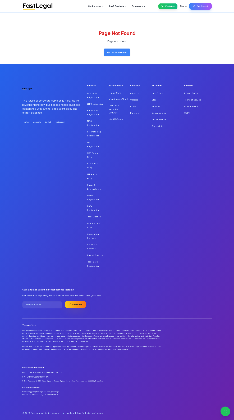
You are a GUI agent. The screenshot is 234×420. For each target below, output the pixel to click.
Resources (139, 6)
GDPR (187, 113)
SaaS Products (118, 6)
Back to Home (117, 52)
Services (156, 106)
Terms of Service (192, 100)
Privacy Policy (191, 93)
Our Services (96, 6)
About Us (134, 93)
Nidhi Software (116, 119)
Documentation (159, 113)
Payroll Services (95, 255)
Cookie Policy (191, 106)
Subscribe (75, 304)
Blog (154, 100)
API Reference (159, 119)
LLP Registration (95, 104)
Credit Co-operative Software (114, 109)
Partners (134, 113)
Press (133, 106)
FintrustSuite (115, 93)
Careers (134, 100)
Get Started (200, 6)
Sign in (183, 6)
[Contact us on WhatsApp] (225, 411)
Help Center (157, 93)
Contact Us (157, 126)
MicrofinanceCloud (117, 99)
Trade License (94, 217)
